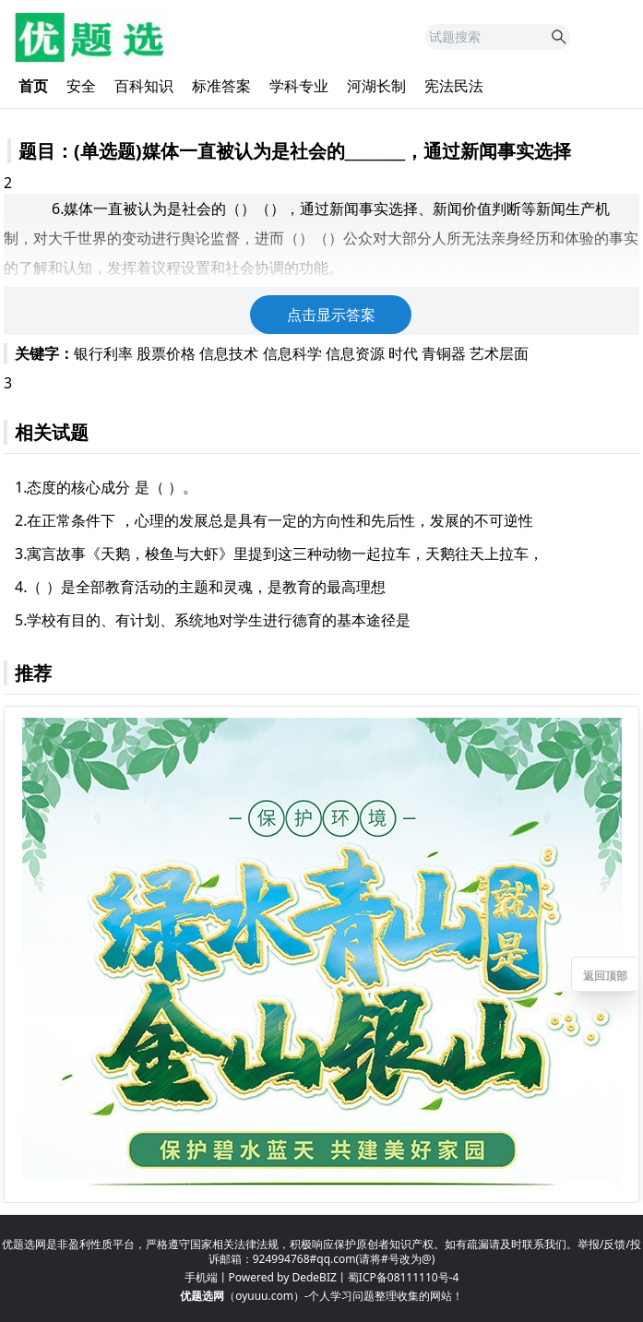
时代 (403, 353)
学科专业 (298, 86)
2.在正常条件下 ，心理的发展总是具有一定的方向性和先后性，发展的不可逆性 (274, 520)
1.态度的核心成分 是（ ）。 (106, 487)
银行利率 (103, 353)
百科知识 (143, 86)
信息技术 (228, 353)
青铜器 (444, 353)
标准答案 (221, 86)
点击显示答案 (331, 314)
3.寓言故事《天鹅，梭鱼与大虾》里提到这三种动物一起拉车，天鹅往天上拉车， (279, 553)
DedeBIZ (314, 1277)
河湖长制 (376, 86)
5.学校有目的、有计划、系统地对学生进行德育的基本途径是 (213, 620)
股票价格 (166, 353)
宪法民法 (453, 86)
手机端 (201, 1277)
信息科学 (292, 353)
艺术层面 (499, 353)
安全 (81, 86)
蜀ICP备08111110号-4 (403, 1277)
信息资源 (355, 353)
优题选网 (202, 1296)
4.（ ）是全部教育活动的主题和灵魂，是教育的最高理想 (200, 587)
